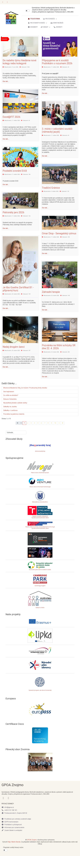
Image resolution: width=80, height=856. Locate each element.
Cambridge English (40, 580)
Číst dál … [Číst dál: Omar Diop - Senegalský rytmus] (45, 253)
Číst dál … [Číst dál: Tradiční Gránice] (45, 208)
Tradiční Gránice (51, 187)
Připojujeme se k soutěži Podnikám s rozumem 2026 (57, 62)
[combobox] (16, 432)
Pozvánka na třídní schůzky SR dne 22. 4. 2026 (58, 347)
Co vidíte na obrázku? (10, 395)
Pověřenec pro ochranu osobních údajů (16, 819)
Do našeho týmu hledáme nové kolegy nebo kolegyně (19, 62)
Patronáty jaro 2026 (13, 212)
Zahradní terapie (51, 291)
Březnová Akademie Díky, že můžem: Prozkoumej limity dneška (25, 388)
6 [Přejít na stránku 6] (41, 423)
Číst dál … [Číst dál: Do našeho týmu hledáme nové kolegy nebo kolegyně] (6, 81)
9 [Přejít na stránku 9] (51, 423)
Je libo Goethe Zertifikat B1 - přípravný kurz (18, 289)
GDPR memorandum (10, 822)
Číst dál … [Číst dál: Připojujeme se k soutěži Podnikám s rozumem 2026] (45, 93)
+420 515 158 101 (9, 810)
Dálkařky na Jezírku (10, 407)
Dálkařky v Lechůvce (10, 410)
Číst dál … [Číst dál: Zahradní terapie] (45, 310)
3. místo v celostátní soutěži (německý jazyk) (57, 130)
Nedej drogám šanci (14, 346)
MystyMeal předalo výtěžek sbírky (15, 403)
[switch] (27, 11)
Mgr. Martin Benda (14, 842)
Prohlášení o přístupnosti (12, 825)
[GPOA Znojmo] (11, 17)
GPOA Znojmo (32, 840)
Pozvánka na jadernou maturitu (13, 414)
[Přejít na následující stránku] (59, 423)
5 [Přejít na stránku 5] (37, 423)
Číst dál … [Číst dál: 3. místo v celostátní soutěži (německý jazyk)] (45, 156)
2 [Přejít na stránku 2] (27, 423)
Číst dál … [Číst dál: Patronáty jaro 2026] (6, 228)
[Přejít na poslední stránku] (63, 423)
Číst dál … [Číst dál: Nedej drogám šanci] (6, 367)
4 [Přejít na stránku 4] (34, 423)
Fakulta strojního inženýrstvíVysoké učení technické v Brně (40, 516)
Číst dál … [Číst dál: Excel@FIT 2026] (6, 139)
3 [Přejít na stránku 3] (31, 423)
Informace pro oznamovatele (13, 827)
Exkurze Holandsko (10, 399)
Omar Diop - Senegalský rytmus (59, 233)
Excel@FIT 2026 (11, 116)
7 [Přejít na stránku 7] (44, 423)
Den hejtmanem (8, 392)
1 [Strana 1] (24, 423)
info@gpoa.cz (8, 807)
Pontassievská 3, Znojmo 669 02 (14, 813)
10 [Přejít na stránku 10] (55, 423)
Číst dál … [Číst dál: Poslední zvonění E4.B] (6, 184)
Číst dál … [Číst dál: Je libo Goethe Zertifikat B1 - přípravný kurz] (6, 308)
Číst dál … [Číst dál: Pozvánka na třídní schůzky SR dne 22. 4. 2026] (45, 376)
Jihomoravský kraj (40, 451)
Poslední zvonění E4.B (15, 170)
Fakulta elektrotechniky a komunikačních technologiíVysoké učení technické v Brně (40, 526)
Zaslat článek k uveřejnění (12, 830)
